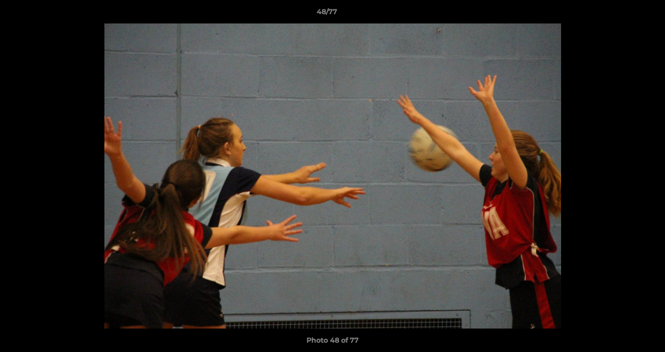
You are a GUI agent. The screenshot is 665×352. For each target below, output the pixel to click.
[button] (624, 14)
